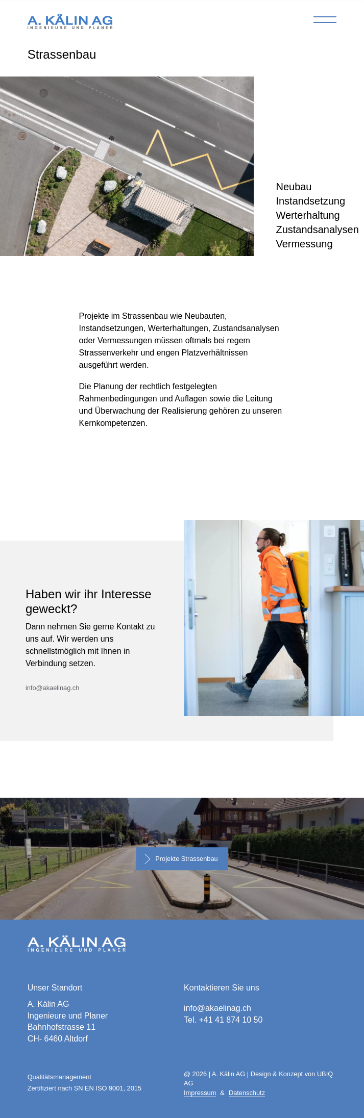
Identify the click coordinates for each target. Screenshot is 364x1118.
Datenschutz (247, 1093)
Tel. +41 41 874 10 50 (223, 1019)
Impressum (200, 1093)
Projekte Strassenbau (186, 858)
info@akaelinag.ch (52, 688)
